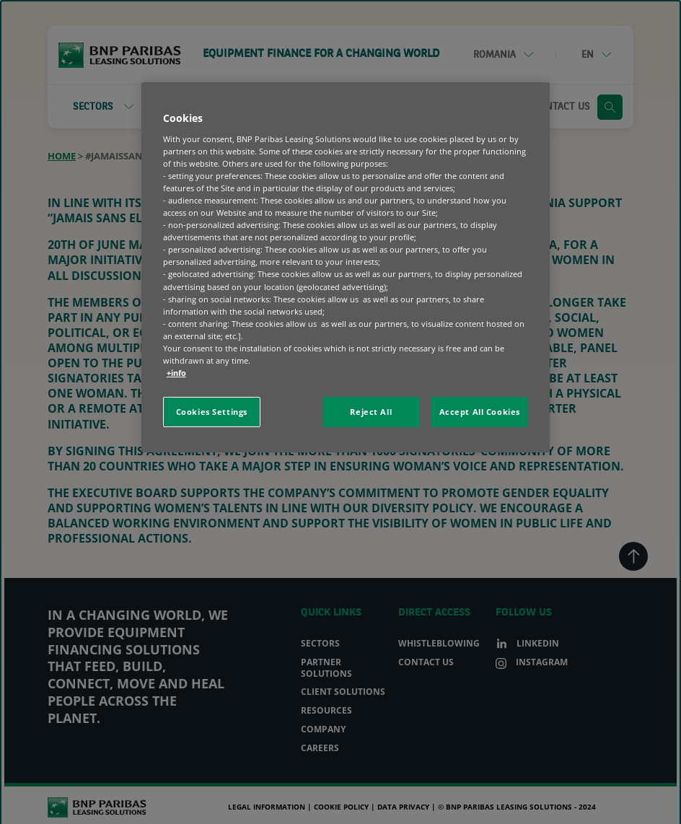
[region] (345, 267)
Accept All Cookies (479, 411)
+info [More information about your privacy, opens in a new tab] (176, 372)
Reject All (371, 411)
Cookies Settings (211, 411)
